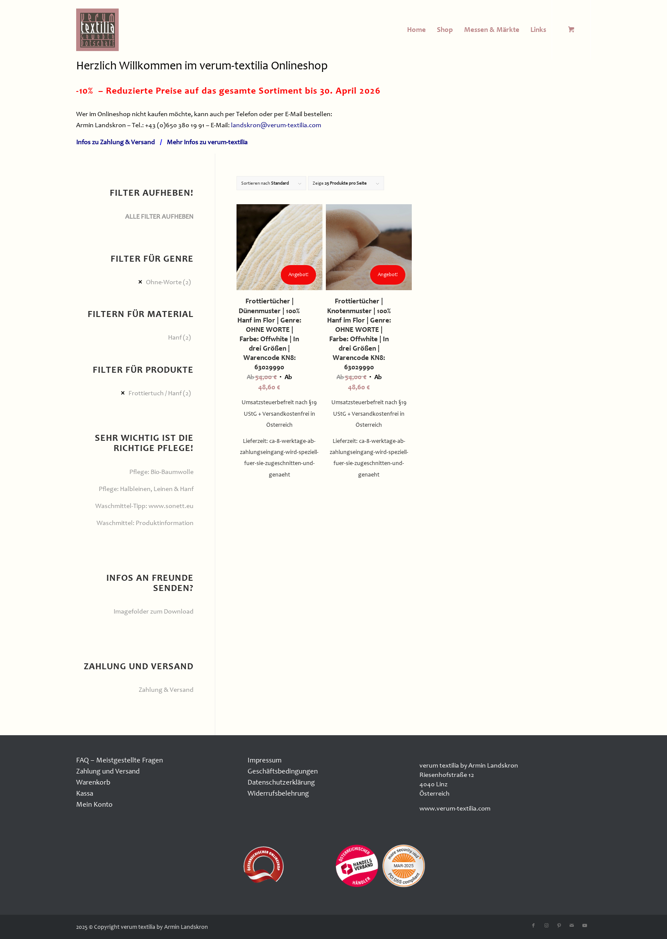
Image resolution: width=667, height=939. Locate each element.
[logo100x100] (97, 30)
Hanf (175, 337)
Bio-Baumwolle (172, 472)
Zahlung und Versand (108, 771)
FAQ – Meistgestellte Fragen (119, 760)
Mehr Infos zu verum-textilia (207, 142)
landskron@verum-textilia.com (276, 125)
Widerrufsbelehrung (278, 793)
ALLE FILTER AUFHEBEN (159, 216)
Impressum (265, 760)
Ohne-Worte (164, 282)
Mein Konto (94, 804)
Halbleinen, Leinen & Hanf (157, 489)
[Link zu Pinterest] (559, 925)
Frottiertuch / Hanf (155, 393)
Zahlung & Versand (166, 690)
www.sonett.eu (171, 506)
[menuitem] (416, 30)
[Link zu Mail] (571, 925)
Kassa (84, 793)
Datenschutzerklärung (281, 782)
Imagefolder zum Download (154, 611)
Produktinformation (165, 523)
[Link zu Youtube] (584, 925)
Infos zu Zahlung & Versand (115, 142)
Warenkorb (93, 782)
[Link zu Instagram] (546, 925)
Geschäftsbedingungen (283, 771)
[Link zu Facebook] (533, 925)
